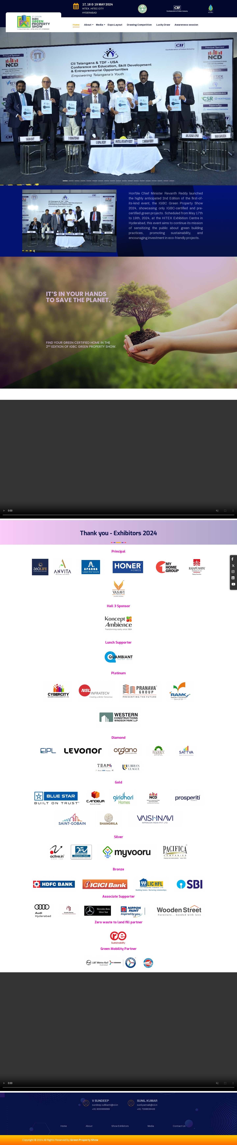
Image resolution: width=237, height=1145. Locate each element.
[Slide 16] (165, 181)
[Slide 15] (160, 181)
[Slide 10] (118, 181)
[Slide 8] (106, 181)
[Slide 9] (112, 181)
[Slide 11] (124, 181)
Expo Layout (115, 24)
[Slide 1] (65, 181)
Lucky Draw (163, 24)
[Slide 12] (130, 181)
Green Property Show (84, 1140)
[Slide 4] (82, 181)
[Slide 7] (100, 181)
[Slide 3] (77, 181)
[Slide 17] (171, 181)
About (87, 24)
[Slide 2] (71, 181)
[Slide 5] (88, 181)
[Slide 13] (136, 181)
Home (76, 24)
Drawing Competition (139, 24)
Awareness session (186, 24)
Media (99, 24)
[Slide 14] (142, 181)
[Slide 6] (94, 181)
